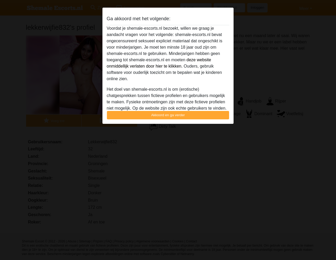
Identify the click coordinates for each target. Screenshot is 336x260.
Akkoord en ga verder (168, 115)
